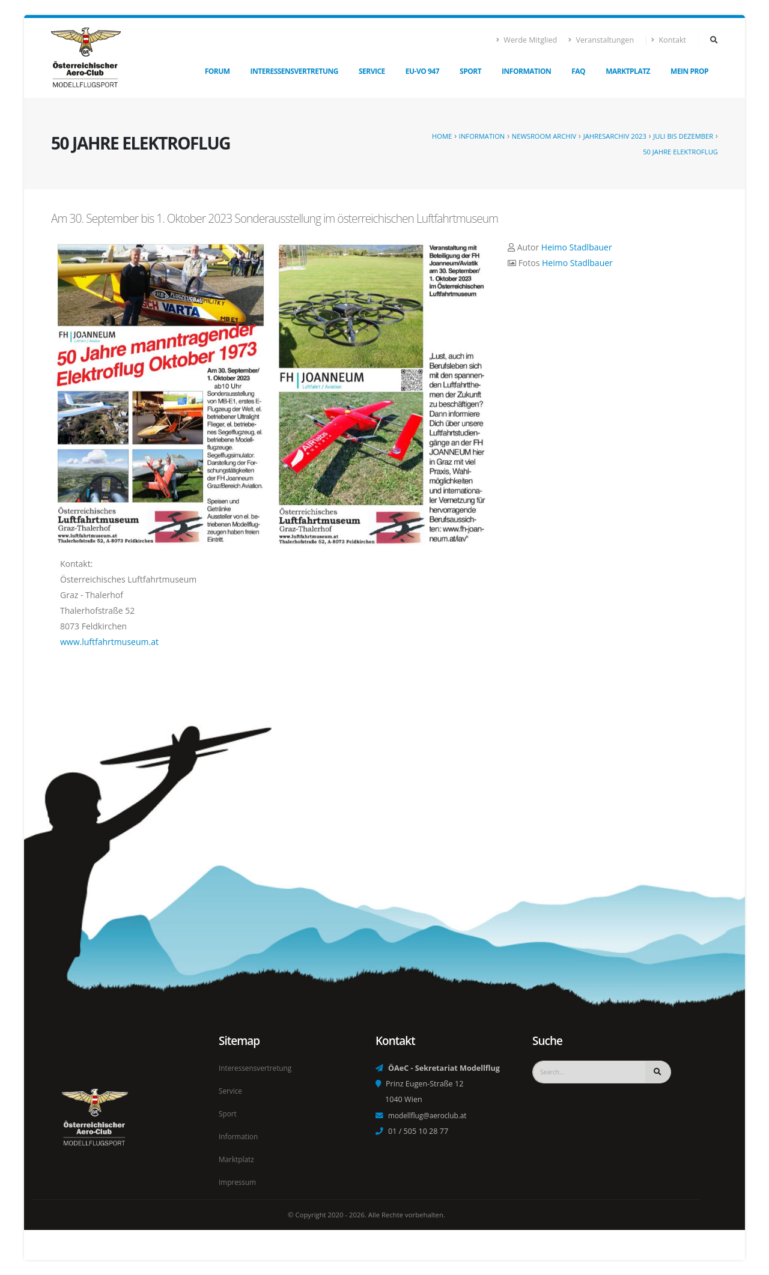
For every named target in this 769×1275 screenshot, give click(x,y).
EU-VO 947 (422, 71)
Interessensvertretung (294, 71)
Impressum (239, 1182)
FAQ (578, 71)
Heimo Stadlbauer (576, 247)
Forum (217, 71)
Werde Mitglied (527, 40)
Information (526, 71)
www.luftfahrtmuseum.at (109, 641)
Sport (470, 71)
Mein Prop (689, 71)
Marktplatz (628, 71)
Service (372, 71)
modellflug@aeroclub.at (430, 1118)
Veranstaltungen (601, 40)
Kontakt (669, 40)
